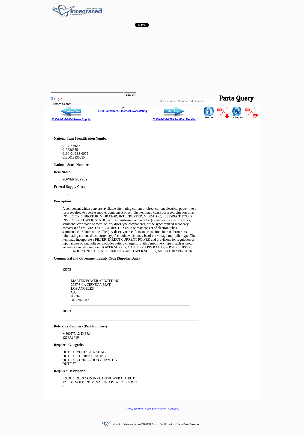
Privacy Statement (134, 409)
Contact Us (173, 409)
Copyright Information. (155, 409)
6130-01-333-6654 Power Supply (70, 119)
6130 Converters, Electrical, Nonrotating (122, 111)
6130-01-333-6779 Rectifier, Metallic (173, 119)
